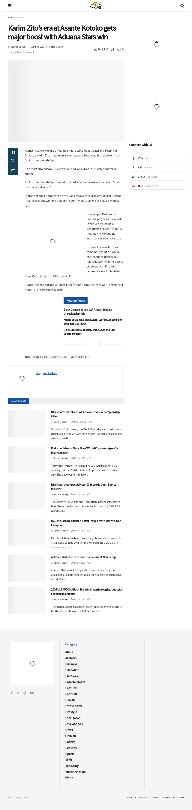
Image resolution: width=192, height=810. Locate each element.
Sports (61, 46)
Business (71, 664)
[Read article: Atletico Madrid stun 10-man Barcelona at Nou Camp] (26, 568)
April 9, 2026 (78, 458)
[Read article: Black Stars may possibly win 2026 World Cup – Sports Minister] (26, 495)
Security (71, 748)
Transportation (75, 772)
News (69, 730)
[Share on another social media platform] (13, 170)
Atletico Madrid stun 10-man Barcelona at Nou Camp (83, 557)
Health (70, 700)
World (69, 778)
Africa (69, 652)
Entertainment (75, 682)
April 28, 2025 (37, 46)
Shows (156, 797)
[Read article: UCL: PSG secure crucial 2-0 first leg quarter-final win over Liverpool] (26, 532)
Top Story (72, 766)
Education (72, 670)
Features (71, 688)
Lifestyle (71, 712)
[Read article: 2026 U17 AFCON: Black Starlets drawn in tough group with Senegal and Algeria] (26, 600)
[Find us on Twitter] (18, 693)
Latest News (73, 706)
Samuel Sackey (18, 46)
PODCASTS (178, 797)
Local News (72, 718)
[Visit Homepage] (96, 5)
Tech (68, 760)
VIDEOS (166, 797)
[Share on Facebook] (13, 152)
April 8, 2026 (78, 599)
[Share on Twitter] (13, 161)
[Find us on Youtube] (32, 693)
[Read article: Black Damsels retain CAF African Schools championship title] (26, 423)
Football (20, 17)
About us (131, 797)
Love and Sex (74, 724)
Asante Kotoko (58, 356)
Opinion (70, 736)
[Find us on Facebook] (12, 693)
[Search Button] (182, 5)
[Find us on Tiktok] (24, 693)
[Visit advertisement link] (53, 241)
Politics (70, 742)
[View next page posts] (97, 344)
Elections (71, 676)
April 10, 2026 (78, 421)
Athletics (71, 658)
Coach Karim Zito (79, 356)
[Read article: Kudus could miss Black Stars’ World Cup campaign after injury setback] (26, 459)
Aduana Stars (40, 356)
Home (11, 17)
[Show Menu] (9, 5)
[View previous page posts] (90, 344)
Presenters (144, 797)
